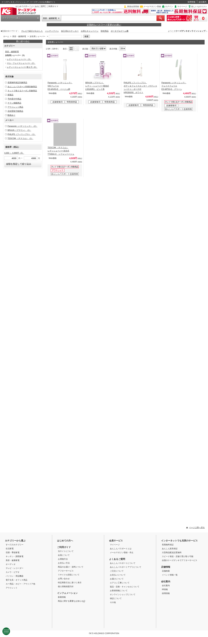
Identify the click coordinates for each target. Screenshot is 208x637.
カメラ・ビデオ (12, 572)
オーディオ (11, 564)
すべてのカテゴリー (14, 545)
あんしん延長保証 (170, 548)
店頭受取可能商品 (15, 111)
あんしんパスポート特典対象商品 (22, 86)
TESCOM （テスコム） (20, 138)
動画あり (11, 115)
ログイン (169, 6)
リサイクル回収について (68, 575)
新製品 (10, 95)
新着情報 (62, 597)
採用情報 (191, 2)
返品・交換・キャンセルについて (124, 587)
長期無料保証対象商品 (17, 82)
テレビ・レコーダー (14, 568)
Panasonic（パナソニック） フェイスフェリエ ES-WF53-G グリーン (173, 86)
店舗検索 (166, 571)
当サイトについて (66, 551)
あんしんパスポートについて (122, 563)
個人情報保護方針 (66, 586)
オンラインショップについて (122, 594)
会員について (64, 555)
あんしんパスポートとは (120, 548)
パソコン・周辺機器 (14, 576)
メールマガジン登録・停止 (121, 552)
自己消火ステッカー (70, 31)
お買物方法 (63, 559)
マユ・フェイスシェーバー (21, 63)
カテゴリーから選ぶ (11, 18)
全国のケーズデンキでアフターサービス (179, 560)
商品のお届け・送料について (70, 567)
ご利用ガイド (52, 6)
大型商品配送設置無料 (172, 552)
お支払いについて (118, 575)
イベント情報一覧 (170, 575)
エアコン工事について (120, 583)
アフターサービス (66, 571)
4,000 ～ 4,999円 (14, 153)
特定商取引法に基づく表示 (69, 582)
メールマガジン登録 (152, 6)
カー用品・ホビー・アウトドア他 (20, 584)
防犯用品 (105, 31)
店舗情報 (165, 567)
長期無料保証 (168, 545)
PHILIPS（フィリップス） (22, 134)
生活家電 (10, 548)
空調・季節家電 (12, 552)
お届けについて (117, 579)
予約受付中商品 (14, 99)
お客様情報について (119, 590)
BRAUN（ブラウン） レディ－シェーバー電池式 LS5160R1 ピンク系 (97, 86)
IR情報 (165, 589)
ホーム (6, 36)
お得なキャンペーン (89, 31)
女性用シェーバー (37, 36)
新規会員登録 (133, 6)
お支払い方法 (64, 563)
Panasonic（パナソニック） (22, 126)
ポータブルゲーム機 (119, 31)
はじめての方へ (22, 6)
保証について (116, 598)
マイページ (182, 6)
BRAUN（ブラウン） (19, 130)
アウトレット (11, 588)
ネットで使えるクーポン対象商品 (22, 91)
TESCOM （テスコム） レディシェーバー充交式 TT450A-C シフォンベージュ (61, 150)
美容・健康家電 (50, 18)
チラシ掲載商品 (14, 103)
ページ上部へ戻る (197, 527)
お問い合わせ (64, 579)
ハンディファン (52, 31)
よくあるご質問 (38, 6)
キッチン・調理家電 (14, 556)
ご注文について (117, 571)
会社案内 (202, 2)
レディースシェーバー (19, 59)
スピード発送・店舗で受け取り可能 (177, 556)
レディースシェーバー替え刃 (22, 67)
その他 (113, 602)
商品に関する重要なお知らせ (71, 601)
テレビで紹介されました (32, 31)
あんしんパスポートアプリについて (125, 567)
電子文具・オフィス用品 (16, 580)
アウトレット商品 (15, 107)
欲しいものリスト (199, 6)
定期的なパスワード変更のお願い (104, 24)
